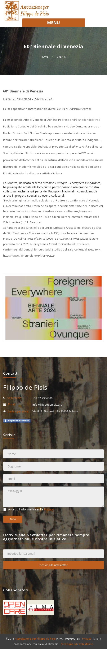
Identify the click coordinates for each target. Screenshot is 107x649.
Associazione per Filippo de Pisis (35, 638)
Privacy (49, 509)
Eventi (61, 56)
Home (45, 56)
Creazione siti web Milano (77, 644)
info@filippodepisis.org (47, 404)
